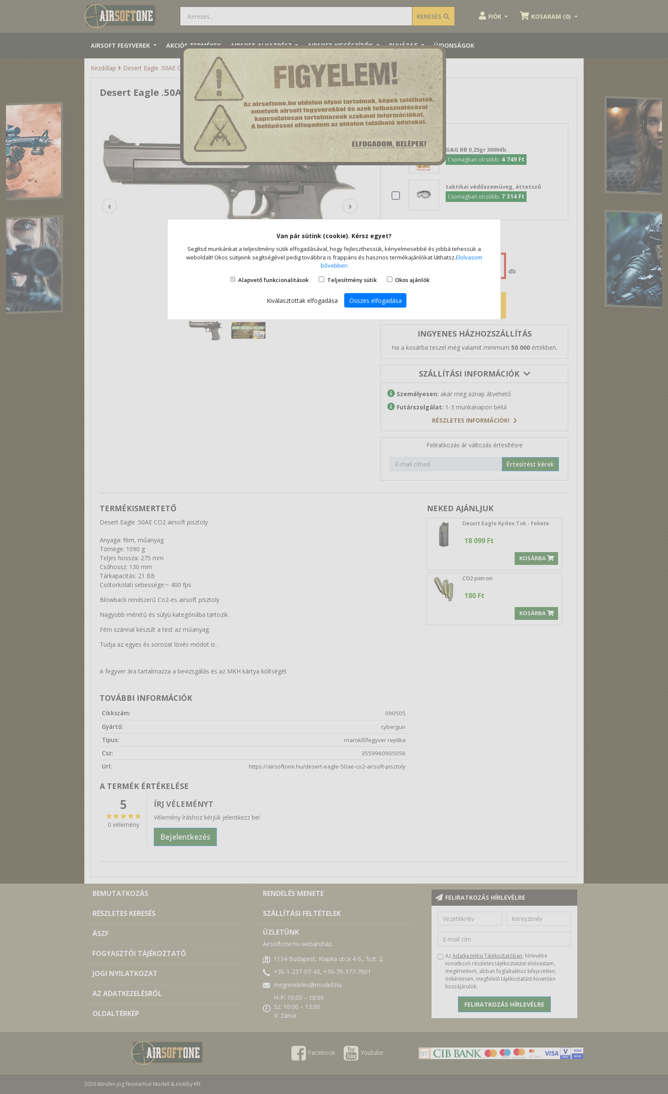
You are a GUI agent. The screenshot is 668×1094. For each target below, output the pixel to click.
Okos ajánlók (412, 280)
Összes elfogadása (375, 301)
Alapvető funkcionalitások (273, 280)
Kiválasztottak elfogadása (302, 301)
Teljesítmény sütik (352, 280)
